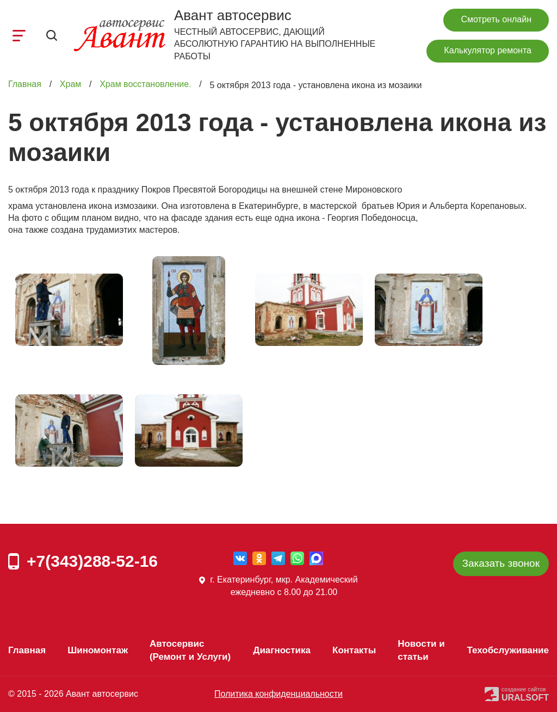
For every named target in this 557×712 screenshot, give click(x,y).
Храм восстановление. (145, 84)
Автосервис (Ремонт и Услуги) (190, 650)
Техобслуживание (508, 650)
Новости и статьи (421, 650)
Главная (24, 84)
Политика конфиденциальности (278, 693)
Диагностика (282, 650)
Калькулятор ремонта (487, 50)
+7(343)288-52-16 (92, 561)
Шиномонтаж (97, 650)
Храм (70, 84)
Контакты (354, 650)
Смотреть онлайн (496, 19)
